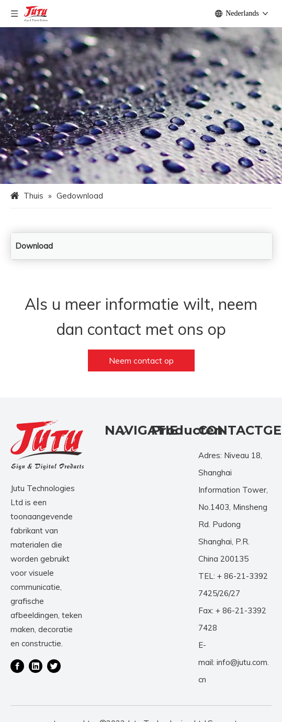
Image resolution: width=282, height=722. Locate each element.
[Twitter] (54, 665)
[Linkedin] (35, 665)
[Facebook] (17, 665)
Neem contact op (141, 360)
